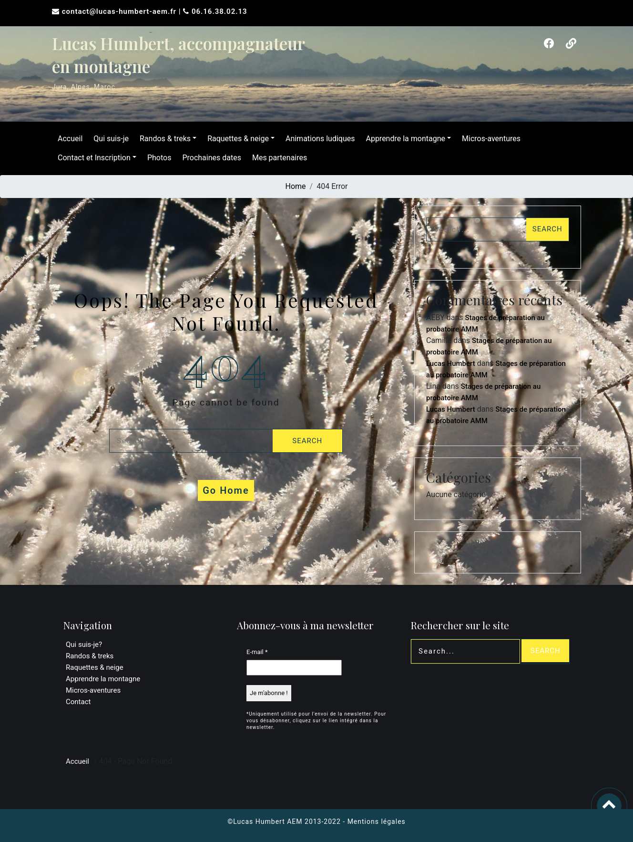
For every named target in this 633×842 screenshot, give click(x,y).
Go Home (226, 490)
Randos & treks (163, 138)
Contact (78, 701)
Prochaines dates (209, 157)
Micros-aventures (489, 138)
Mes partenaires (277, 157)
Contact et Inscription (92, 157)
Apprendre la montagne (403, 138)
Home (296, 186)
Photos (157, 157)
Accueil (68, 138)
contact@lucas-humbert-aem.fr (120, 11)
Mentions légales (376, 821)
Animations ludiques (318, 138)
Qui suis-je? (84, 644)
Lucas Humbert (450, 363)
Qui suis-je (109, 138)
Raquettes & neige (236, 138)
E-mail (257, 651)
